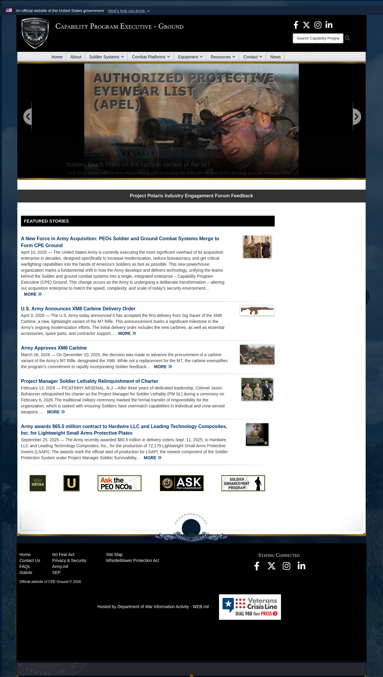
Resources (223, 57)
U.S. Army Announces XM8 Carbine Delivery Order (78, 308)
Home (57, 57)
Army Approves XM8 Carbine (54, 347)
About (75, 57)
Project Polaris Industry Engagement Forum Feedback (191, 195)
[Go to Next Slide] (356, 117)
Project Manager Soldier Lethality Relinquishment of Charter (89, 381)
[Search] (318, 38)
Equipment (190, 57)
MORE (33, 294)
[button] (129, 11)
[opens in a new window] (296, 24)
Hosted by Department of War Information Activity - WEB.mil (153, 606)
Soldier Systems (106, 57)
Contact (252, 57)
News (275, 57)
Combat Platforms (151, 57)
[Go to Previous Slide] (27, 117)
